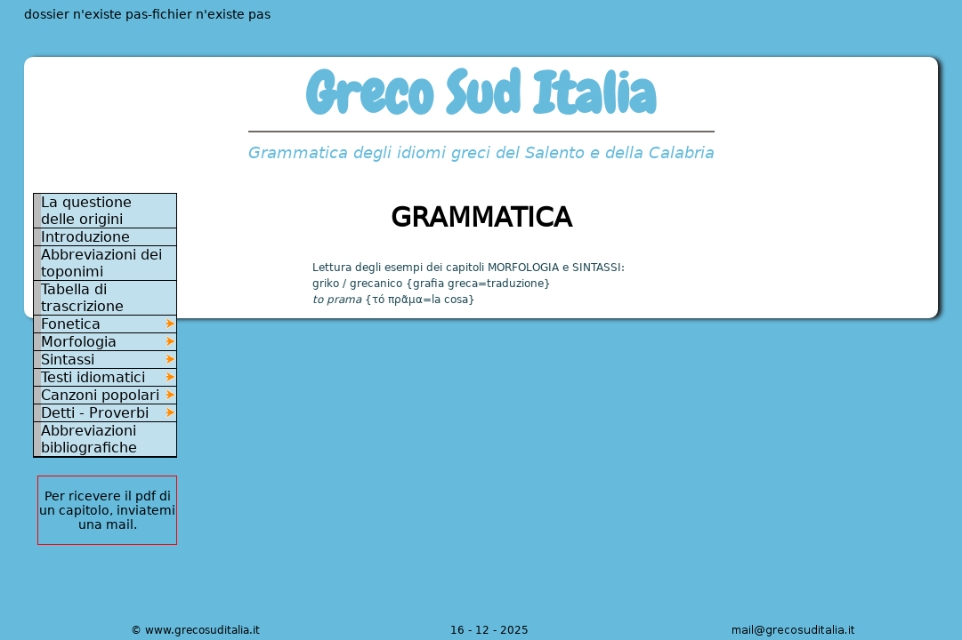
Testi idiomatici (93, 377)
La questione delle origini (86, 211)
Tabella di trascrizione (82, 298)
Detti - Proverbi (95, 412)
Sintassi (67, 359)
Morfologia (79, 341)
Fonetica (71, 324)
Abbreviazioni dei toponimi (101, 263)
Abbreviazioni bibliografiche (89, 439)
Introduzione (85, 236)
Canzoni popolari (100, 395)
